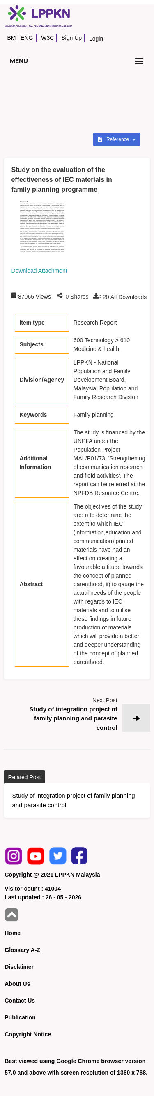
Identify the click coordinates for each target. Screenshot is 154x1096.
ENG (27, 38)
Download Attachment (39, 270)
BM (11, 38)
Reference (114, 139)
